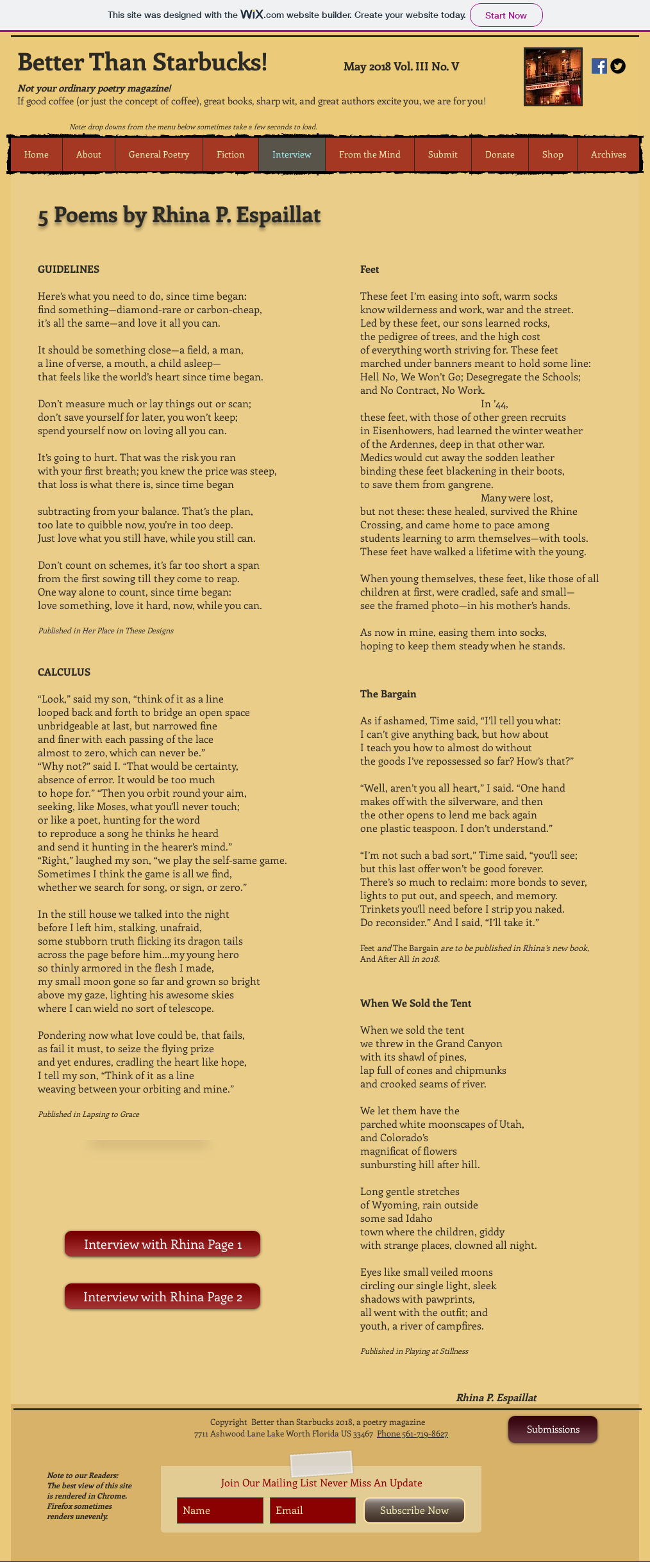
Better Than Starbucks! (142, 60)
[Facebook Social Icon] (599, 66)
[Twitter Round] (618, 66)
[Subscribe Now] (414, 1510)
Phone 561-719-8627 (412, 1433)
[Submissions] (552, 1429)
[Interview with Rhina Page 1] (162, 1244)
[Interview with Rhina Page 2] (162, 1296)
